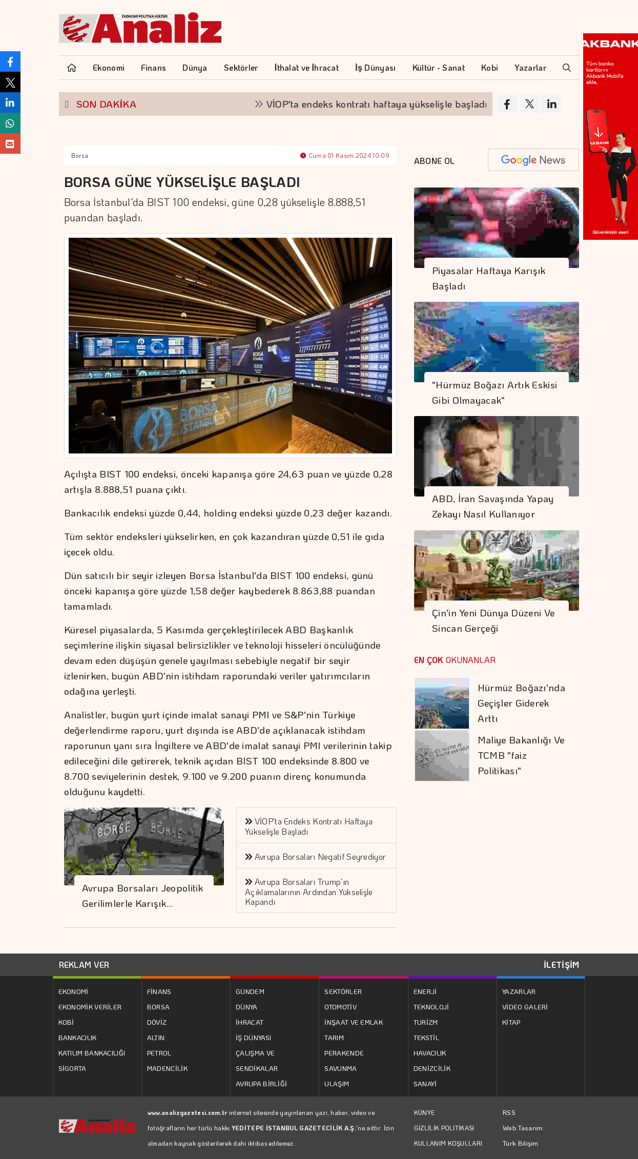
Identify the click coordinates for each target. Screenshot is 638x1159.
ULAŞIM (336, 1083)
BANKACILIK (77, 1037)
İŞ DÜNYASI (253, 1037)
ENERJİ (425, 991)
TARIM (334, 1037)
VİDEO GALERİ (525, 1006)
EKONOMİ (73, 991)
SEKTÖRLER (343, 991)
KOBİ (66, 1022)
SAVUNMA (340, 1068)
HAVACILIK (430, 1052)
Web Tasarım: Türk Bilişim (523, 1135)
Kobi (489, 67)
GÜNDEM (250, 991)
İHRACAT (249, 1022)
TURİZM (426, 1022)
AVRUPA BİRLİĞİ (261, 1083)
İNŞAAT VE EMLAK (353, 1022)
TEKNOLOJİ (431, 1006)
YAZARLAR (519, 991)
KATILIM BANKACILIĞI (92, 1052)
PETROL (159, 1052)
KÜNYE (424, 1112)
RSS (509, 1112)
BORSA (158, 1006)
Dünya (195, 67)
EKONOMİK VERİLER (90, 1006)
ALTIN (156, 1037)
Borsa (80, 155)
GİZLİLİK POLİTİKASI (444, 1128)
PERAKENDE (344, 1052)
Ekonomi (109, 67)
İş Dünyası (375, 67)
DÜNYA (247, 1006)
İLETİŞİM (561, 964)
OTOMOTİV (340, 1006)
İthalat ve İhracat (307, 67)
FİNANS (159, 991)
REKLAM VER (84, 964)
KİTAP (511, 1022)
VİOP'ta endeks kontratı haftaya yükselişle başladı (386, 103)
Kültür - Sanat (439, 67)
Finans (153, 67)
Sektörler (241, 67)
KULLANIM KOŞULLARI (448, 1143)
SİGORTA (72, 1068)
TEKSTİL (426, 1037)
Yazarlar (530, 67)
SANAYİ (425, 1083)
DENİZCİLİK (432, 1068)
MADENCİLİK (167, 1068)
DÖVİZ (157, 1022)
